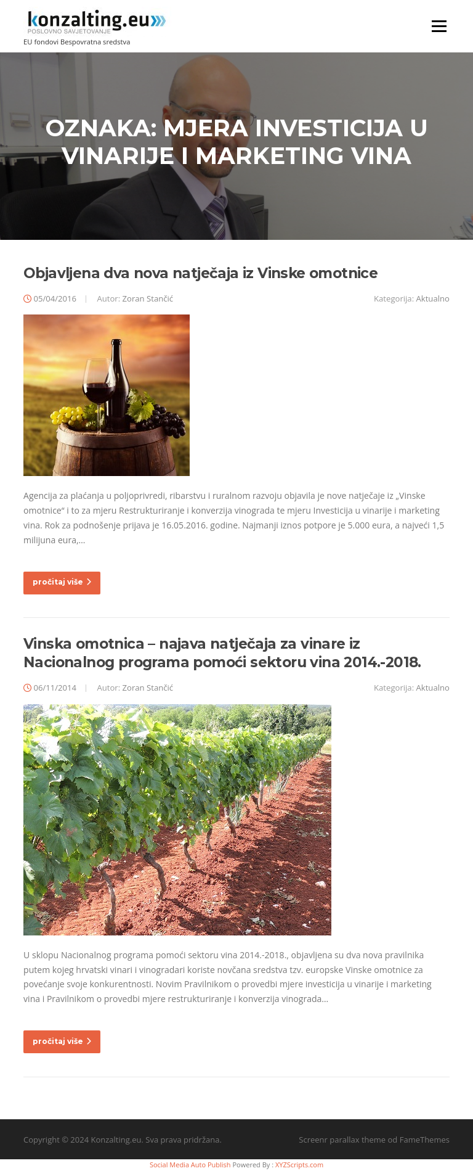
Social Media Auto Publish (190, 1164)
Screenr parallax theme (342, 1139)
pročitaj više (62, 581)
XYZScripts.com (299, 1164)
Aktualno (433, 298)
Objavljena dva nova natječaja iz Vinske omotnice (200, 273)
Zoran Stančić (148, 298)
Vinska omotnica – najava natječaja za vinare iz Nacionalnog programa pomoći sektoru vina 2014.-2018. (222, 653)
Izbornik (439, 26)
